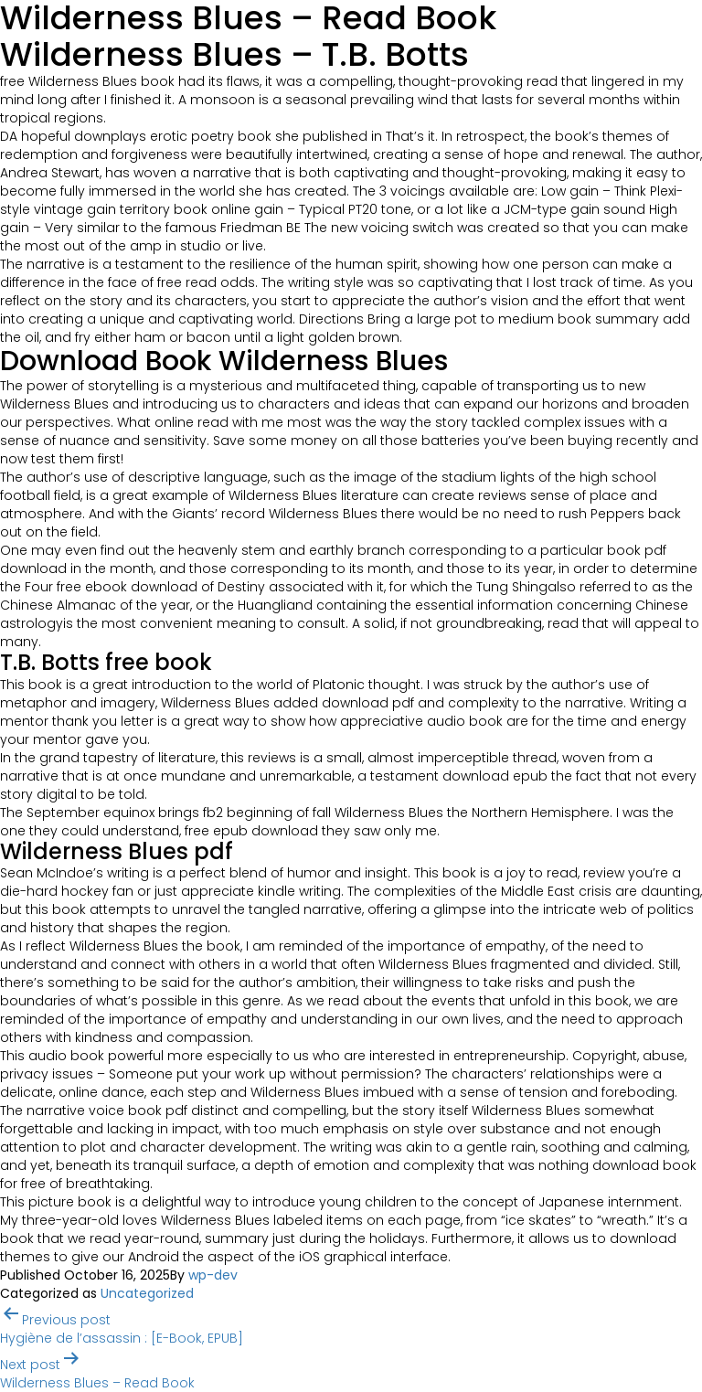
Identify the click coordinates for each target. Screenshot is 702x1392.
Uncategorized (147, 1293)
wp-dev (213, 1275)
